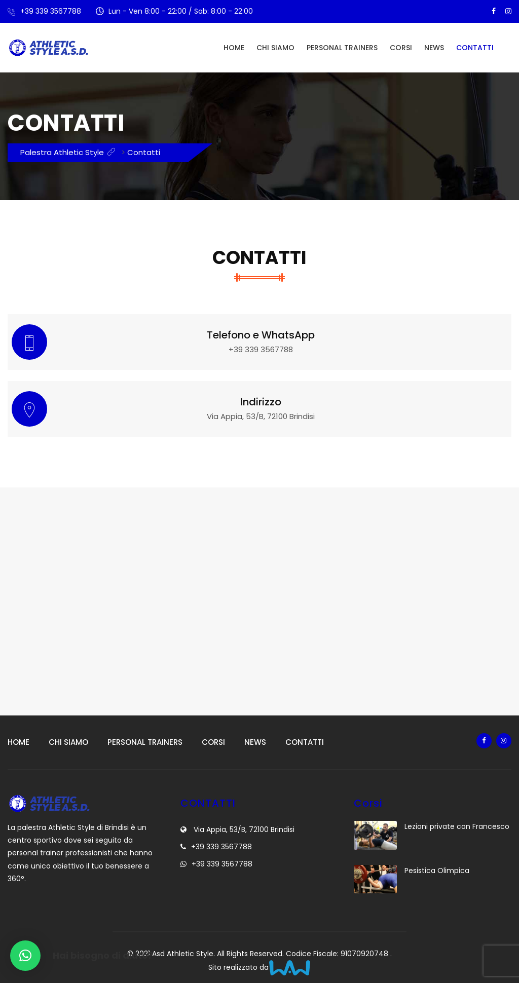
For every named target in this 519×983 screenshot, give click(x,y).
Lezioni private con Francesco (456, 826)
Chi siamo (275, 48)
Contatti (475, 48)
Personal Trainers (342, 48)
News (434, 48)
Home (234, 48)
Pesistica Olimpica (436, 870)
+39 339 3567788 (50, 11)
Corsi (401, 48)
